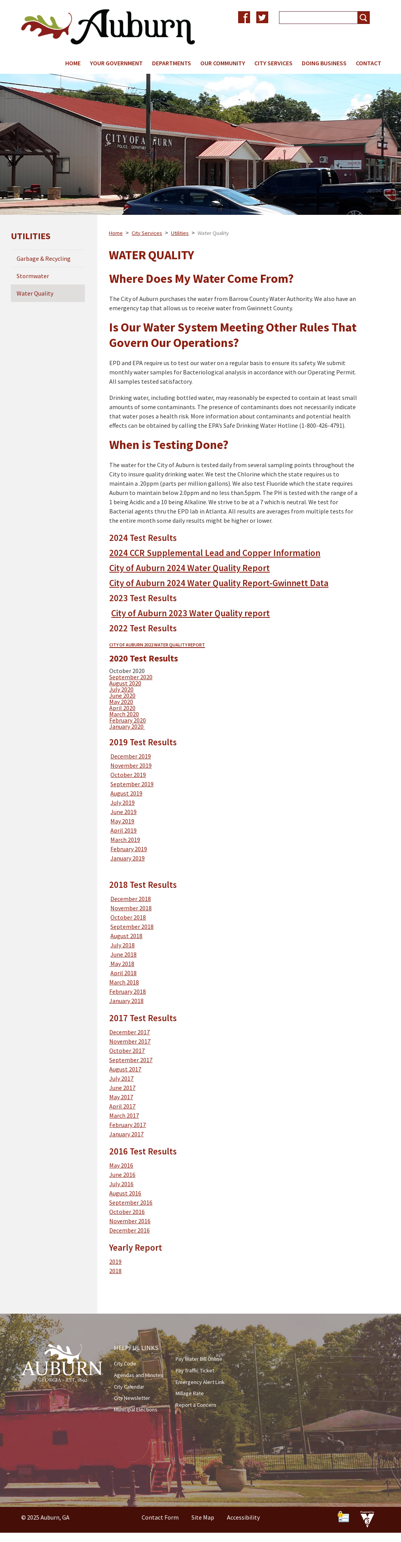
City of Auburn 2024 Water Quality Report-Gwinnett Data (218, 582)
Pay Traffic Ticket (195, 1370)
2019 (115, 1261)
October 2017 (127, 1050)
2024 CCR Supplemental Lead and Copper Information (214, 552)
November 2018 (131, 908)
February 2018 (127, 991)
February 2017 (127, 1125)
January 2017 (126, 1134)
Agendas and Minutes (138, 1375)
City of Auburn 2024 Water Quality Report (189, 567)
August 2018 (126, 936)
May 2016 (121, 1165)
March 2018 (124, 982)
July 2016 (121, 1184)
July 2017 (121, 1078)
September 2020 (130, 677)
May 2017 (121, 1097)
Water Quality (35, 293)
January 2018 (126, 1001)
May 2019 (122, 821)
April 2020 (122, 708)
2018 (115, 1271)
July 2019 (122, 802)
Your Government (116, 63)
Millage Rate (190, 1393)
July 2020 (121, 689)
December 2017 (129, 1032)
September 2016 (130, 1202)
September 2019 (132, 784)
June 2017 (122, 1087)
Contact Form (160, 1517)
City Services (273, 63)
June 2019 (123, 812)
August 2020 (125, 683)
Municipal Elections (135, 1409)
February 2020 (127, 720)
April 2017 (122, 1106)
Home (73, 63)
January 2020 (127, 726)
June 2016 (122, 1174)
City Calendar (129, 1386)
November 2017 (130, 1041)
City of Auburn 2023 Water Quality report (190, 613)
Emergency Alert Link (200, 1382)
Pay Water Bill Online (199, 1358)
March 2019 (125, 839)
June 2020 (122, 695)
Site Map (202, 1517)
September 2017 (130, 1060)
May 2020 (121, 702)
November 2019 (131, 765)
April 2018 (123, 973)
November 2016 (130, 1221)
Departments (171, 63)
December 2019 (130, 756)
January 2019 (127, 858)
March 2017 (124, 1115)
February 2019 (128, 849)
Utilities (180, 233)
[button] (363, 18)
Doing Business (324, 63)
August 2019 (126, 793)
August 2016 (125, 1193)
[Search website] (315, 18)
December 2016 (129, 1230)
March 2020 (124, 714)
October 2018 (128, 917)
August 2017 (125, 1069)
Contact (368, 63)
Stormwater (33, 276)
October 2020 (127, 671)
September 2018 (132, 926)
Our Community (222, 63)
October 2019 (128, 775)
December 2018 (130, 899)
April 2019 (123, 830)
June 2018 (123, 954)
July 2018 (122, 945)
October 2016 (127, 1212)
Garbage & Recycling (44, 258)
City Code (125, 1363)
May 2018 (121, 963)
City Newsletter (132, 1397)
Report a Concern (196, 1404)
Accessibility (243, 1517)
